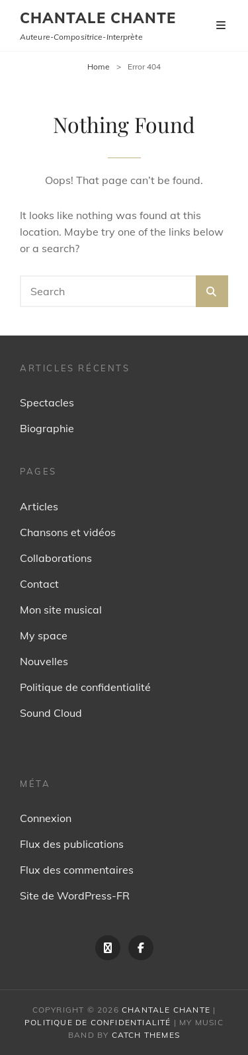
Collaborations (56, 558)
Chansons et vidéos (68, 532)
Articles (39, 506)
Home (98, 66)
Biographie (47, 428)
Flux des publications (72, 843)
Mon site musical (61, 609)
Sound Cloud (51, 712)
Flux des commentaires (77, 869)
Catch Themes (146, 1035)
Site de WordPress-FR (75, 895)
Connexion (45, 818)
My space (43, 635)
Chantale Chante (98, 18)
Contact (39, 583)
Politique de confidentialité (85, 687)
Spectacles (47, 402)
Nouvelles (44, 661)
